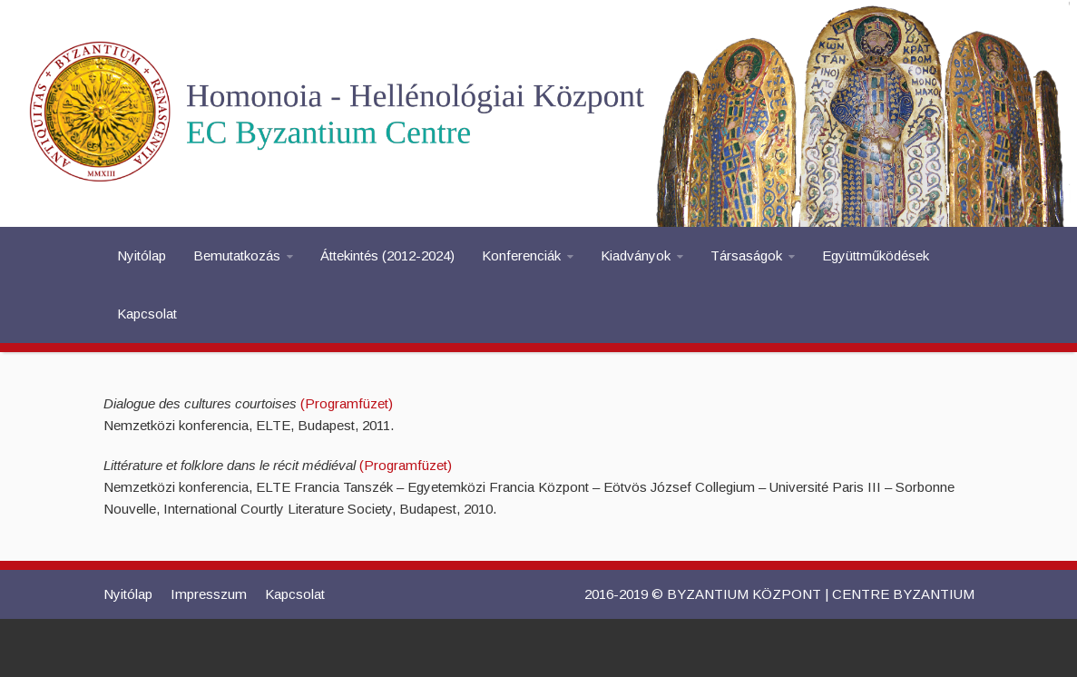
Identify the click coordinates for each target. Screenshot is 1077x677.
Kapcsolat (147, 313)
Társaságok (746, 255)
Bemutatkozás (236, 255)
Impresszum (209, 594)
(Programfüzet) (346, 403)
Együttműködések (875, 255)
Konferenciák (521, 255)
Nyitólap (141, 255)
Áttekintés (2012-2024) (387, 255)
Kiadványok (636, 255)
